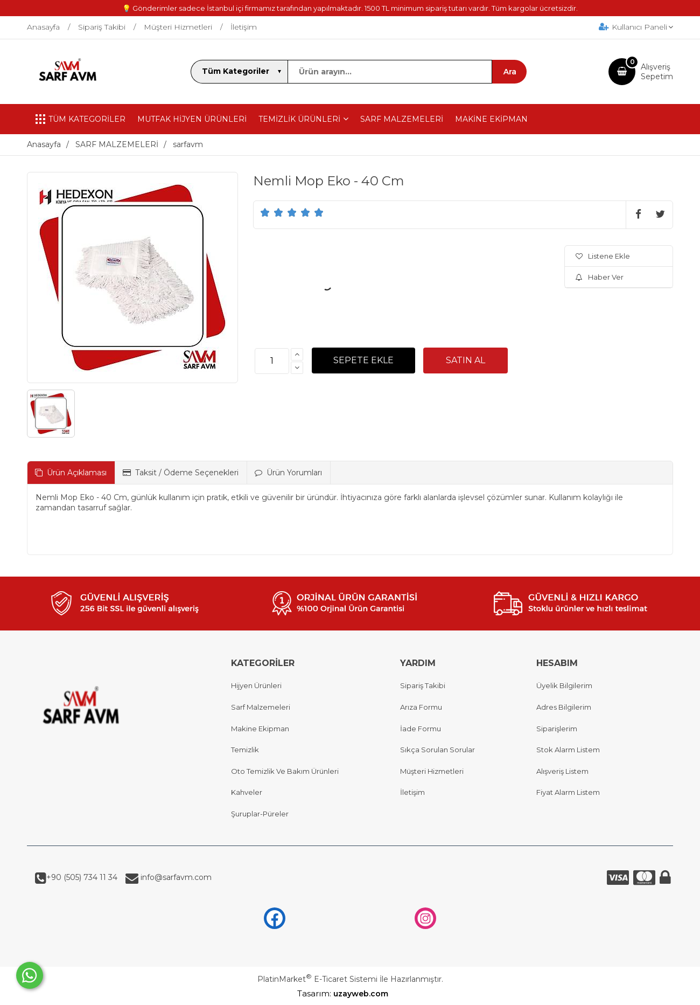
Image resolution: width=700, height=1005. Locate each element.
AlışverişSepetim (657, 71)
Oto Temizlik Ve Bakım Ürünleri (285, 771)
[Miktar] (272, 361)
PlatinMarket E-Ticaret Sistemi (317, 979)
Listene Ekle (603, 256)
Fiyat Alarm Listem (568, 792)
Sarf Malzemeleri (260, 707)
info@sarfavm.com (175, 877)
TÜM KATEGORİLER (80, 119)
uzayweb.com (368, 994)
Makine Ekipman (260, 728)
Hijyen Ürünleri (256, 685)
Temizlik (245, 749)
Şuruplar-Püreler (260, 813)
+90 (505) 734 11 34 (81, 877)
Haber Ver (600, 277)
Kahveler (246, 792)
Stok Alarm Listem (568, 749)
